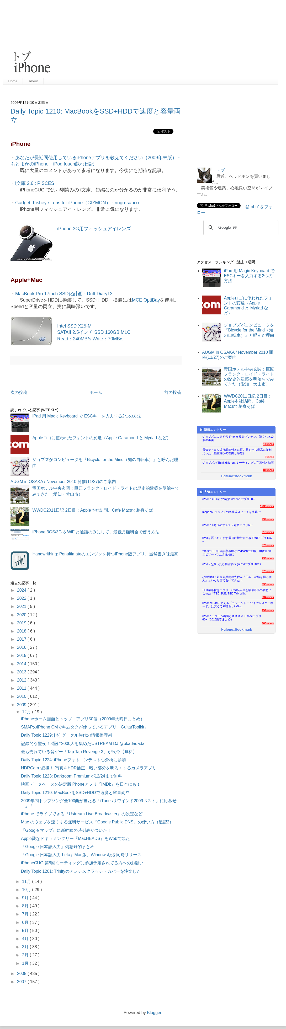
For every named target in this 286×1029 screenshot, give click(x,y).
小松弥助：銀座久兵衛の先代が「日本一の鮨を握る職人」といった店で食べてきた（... (237, 578)
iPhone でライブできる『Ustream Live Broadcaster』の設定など (81, 814)
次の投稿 (18, 392)
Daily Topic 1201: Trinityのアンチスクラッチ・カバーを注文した (81, 871)
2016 (22, 647)
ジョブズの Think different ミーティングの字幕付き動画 (238, 462)
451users (268, 610)
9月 (26, 898)
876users (268, 545)
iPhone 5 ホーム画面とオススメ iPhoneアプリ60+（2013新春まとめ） (231, 617)
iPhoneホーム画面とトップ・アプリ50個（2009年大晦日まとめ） (83, 719)
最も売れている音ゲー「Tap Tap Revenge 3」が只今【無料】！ (81, 751)
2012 (22, 680)
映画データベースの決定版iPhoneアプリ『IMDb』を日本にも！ (81, 784)
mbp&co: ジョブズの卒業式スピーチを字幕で (231, 511)
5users (269, 456)
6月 (26, 922)
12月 (27, 712)
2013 (22, 672)
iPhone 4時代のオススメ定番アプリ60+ (227, 525)
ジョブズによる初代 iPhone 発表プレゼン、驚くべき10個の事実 (238, 438)
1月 (26, 963)
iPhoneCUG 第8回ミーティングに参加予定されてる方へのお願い (82, 863)
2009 (22, 705)
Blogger (154, 1012)
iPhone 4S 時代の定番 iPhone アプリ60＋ (229, 499)
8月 (26, 906)
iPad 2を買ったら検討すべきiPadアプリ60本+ (231, 564)
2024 (22, 590)
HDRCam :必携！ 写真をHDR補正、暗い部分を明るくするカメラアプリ (88, 768)
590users (268, 584)
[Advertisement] (136, 39)
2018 (22, 631)
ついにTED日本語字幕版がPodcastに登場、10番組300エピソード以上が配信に (237, 552)
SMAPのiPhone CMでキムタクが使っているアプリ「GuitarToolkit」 (84, 727)
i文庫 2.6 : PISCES (34, 183)
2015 (22, 655)
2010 (22, 696)
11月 (27, 881)
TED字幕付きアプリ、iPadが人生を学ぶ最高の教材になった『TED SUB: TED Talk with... (236, 591)
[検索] (240, 227)
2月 (26, 955)
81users (268, 469)
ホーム (95, 392)
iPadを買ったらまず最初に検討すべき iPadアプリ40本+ (237, 539)
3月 (26, 947)
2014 (22, 664)
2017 (22, 639)
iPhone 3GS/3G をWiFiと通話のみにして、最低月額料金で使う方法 (96, 532)
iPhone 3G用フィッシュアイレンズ (94, 228)
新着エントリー (212, 430)
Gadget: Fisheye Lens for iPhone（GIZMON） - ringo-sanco (77, 202)
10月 (27, 889)
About (33, 81)
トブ (220, 170)
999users (268, 519)
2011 (22, 688)
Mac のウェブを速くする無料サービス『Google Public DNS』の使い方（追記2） (97, 822)
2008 (22, 973)
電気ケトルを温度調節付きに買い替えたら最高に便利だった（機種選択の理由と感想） (237, 451)
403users (268, 623)
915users (268, 532)
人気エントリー (212, 492)
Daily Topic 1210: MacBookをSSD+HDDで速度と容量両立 (75, 792)
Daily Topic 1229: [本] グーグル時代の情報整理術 (66, 735)
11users (268, 444)
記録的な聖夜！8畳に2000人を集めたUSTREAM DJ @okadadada (83, 743)
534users (268, 597)
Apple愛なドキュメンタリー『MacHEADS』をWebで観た (75, 838)
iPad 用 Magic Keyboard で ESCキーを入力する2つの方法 (86, 416)
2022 (22, 598)
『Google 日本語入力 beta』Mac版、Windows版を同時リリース (81, 855)
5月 (26, 930)
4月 (26, 938)
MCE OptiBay (146, 300)
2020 (22, 615)
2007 (22, 981)
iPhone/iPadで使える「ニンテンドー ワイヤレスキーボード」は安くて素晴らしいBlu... (237, 604)
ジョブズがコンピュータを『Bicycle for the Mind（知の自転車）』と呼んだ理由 (249, 330)
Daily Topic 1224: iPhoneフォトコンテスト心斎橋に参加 (73, 760)
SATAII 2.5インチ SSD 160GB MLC (93, 332)
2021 (22, 606)
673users (268, 571)
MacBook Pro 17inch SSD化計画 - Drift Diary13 (64, 293)
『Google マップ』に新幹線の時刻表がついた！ (66, 830)
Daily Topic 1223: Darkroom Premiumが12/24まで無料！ (73, 776)
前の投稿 (172, 392)
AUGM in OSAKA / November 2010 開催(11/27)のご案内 (63, 481)
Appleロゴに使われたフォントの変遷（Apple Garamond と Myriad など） (101, 438)
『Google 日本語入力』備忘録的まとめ (57, 846)
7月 (26, 914)
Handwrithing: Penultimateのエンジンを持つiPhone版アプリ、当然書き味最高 (105, 554)
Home (12, 81)
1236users (267, 506)
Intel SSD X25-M (74, 326)
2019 (22, 623)
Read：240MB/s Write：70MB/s (90, 338)
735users (268, 558)
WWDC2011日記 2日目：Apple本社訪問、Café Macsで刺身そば (92, 510)
